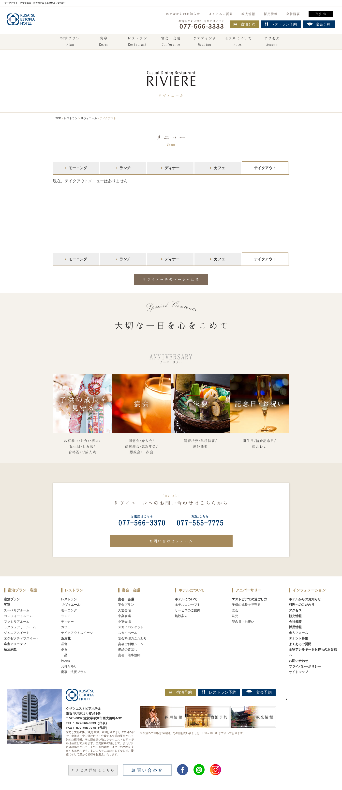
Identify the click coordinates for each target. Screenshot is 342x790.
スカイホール (127, 633)
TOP (58, 118)
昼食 (64, 644)
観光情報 (248, 14)
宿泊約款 (10, 649)
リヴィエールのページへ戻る (171, 279)
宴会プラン (126, 604)
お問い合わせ (298, 661)
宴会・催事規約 (129, 655)
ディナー (172, 168)
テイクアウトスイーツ (77, 633)
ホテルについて (238, 42)
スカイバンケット (131, 627)
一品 (64, 655)
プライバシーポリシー (305, 666)
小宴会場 (124, 621)
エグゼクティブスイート (21, 638)
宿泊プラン (70, 42)
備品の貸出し (127, 649)
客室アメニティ (15, 644)
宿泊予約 (244, 24)
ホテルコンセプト (187, 604)
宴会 (235, 610)
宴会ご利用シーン (131, 644)
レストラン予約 (219, 692)
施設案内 (181, 616)
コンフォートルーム (18, 616)
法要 (235, 616)
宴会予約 (259, 692)
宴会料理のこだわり (132, 638)
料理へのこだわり (301, 604)
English (320, 14)
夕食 (64, 649)
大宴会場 (124, 610)
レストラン (137, 42)
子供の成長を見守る (246, 604)
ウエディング (204, 42)
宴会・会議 (171, 42)
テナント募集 (298, 638)
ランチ (125, 168)
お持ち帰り (69, 666)
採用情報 (271, 14)
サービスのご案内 (187, 610)
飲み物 (66, 661)
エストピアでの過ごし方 (249, 599)
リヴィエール (89, 118)
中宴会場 (124, 616)
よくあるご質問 (221, 14)
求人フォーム (298, 633)
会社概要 (293, 14)
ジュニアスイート (17, 633)
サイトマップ (298, 672)
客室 (104, 42)
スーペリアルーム (17, 610)
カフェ (219, 168)
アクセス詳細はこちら (93, 770)
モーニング (78, 168)
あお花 (66, 638)
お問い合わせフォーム (171, 541)
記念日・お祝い (243, 621)
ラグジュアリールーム (20, 627)
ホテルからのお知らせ (183, 14)
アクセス (272, 42)
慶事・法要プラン (74, 672)
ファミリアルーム (17, 621)
